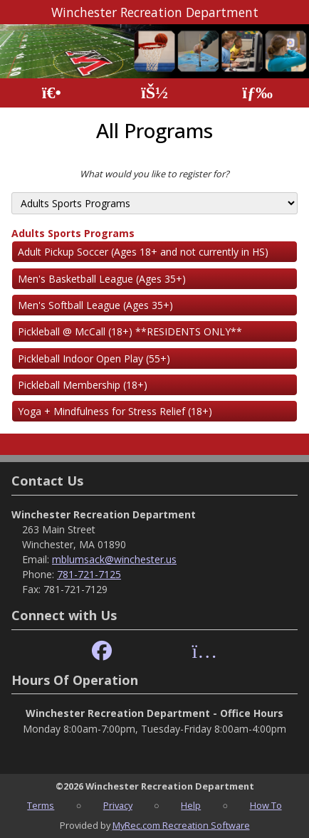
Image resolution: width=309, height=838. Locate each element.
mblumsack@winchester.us (114, 559)
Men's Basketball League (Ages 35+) (102, 279)
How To (266, 805)
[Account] (154, 93)
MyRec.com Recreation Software (181, 825)
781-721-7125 (89, 574)
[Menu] (257, 93)
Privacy (117, 805)
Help (191, 805)
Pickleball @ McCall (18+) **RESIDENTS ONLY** (130, 331)
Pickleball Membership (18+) (82, 385)
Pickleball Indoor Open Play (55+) (94, 358)
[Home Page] (51, 93)
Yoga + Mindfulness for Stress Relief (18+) (115, 411)
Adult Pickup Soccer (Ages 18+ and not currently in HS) (143, 251)
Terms (40, 805)
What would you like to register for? (154, 173)
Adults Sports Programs (73, 233)
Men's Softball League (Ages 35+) (95, 305)
